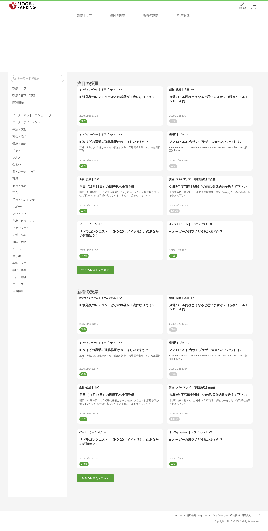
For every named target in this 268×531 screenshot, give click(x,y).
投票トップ (84, 15)
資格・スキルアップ (179, 179)
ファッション (20, 227)
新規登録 (191, 515)
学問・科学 (19, 270)
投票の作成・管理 (23, 95)
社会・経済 (19, 136)
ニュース (18, 284)
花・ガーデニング (23, 171)
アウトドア (19, 213)
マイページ (204, 515)
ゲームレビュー (98, 224)
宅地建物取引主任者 (204, 179)
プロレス (184, 134)
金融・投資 (175, 89)
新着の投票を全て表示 (95, 478)
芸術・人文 (19, 263)
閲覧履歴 (18, 102)
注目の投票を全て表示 (95, 269)
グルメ (16, 157)
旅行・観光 (19, 185)
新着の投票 (150, 15)
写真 (15, 192)
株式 (96, 179)
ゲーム (82, 224)
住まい (16, 164)
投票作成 (242, 8)
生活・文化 (19, 129)
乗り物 (16, 256)
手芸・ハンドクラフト (26, 199)
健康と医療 (19, 143)
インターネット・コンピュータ (32, 115)
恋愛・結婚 (19, 234)
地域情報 (18, 291)
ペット (16, 150)
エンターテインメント (26, 122)
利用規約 (246, 515)
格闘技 (172, 134)
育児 (15, 178)
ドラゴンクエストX (111, 89)
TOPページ (178, 515)
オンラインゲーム (88, 89)
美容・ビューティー (25, 220)
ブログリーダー (220, 515)
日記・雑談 (19, 277)
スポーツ (18, 206)
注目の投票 (117, 15)
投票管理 (183, 15)
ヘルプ (256, 515)
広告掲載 (235, 515)
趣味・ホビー (20, 241)
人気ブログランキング (22, 6)
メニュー (254, 8)
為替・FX (189, 89)
